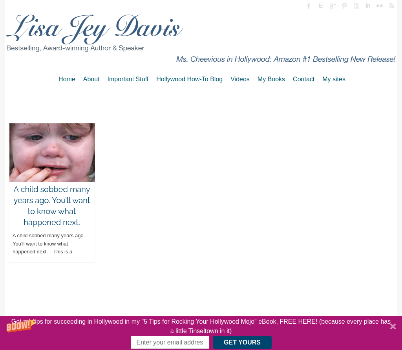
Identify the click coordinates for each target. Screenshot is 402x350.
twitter (321, 6)
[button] (201, 333)
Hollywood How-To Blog (189, 79)
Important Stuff (128, 79)
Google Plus (332, 6)
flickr (380, 6)
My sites (333, 79)
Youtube (356, 6)
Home (66, 79)
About (91, 79)
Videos (240, 79)
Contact (303, 79)
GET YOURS (242, 342)
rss (391, 6)
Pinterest (344, 6)
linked (368, 6)
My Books (271, 79)
